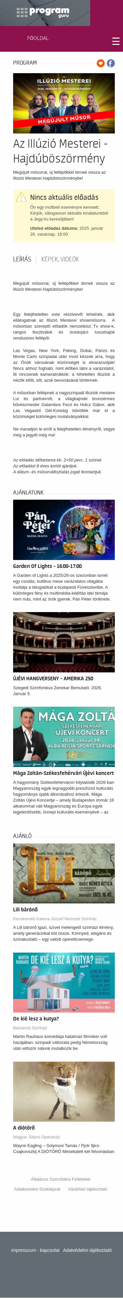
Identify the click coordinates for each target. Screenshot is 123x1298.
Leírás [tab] (22, 259)
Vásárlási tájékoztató (87, 1189)
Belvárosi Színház (30, 1027)
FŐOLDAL (38, 38)
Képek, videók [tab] (60, 259)
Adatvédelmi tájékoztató (87, 1250)
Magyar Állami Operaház (36, 1137)
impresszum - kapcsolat (35, 1250)
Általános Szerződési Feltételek (60, 1179)
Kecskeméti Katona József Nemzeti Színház (55, 918)
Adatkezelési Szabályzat (37, 1189)
